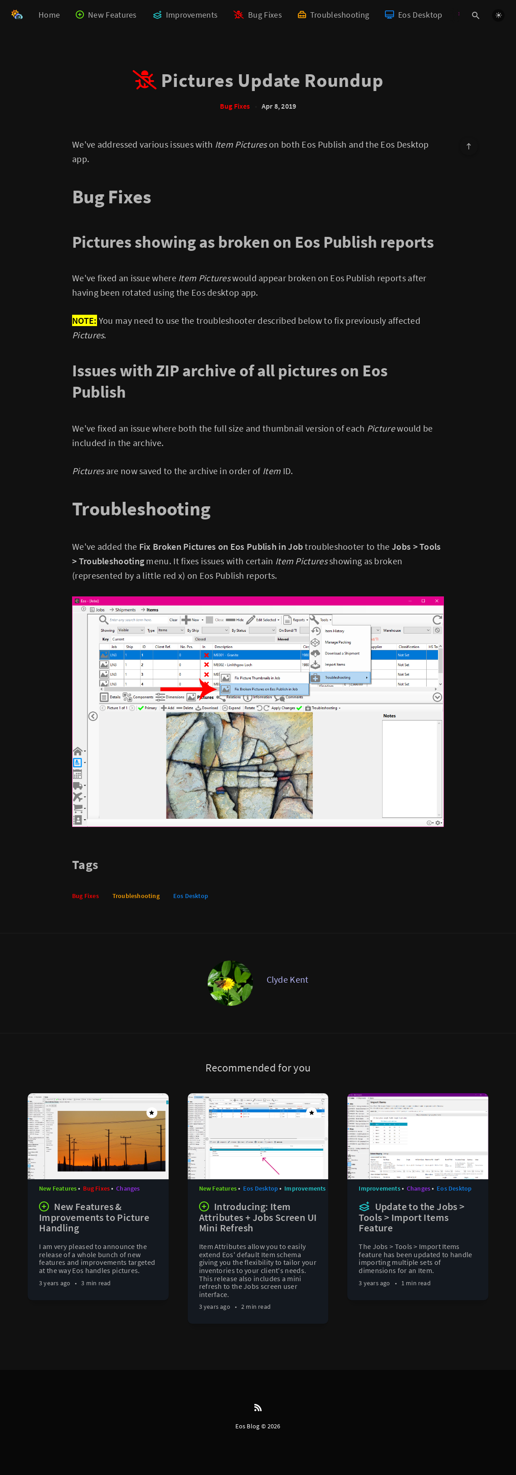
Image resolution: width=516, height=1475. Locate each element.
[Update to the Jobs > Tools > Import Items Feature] (417, 1246)
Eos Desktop (413, 15)
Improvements (185, 15)
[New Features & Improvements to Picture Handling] (98, 1246)
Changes (128, 1188)
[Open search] (475, 15)
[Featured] (151, 1112)
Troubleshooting (333, 15)
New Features (106, 15)
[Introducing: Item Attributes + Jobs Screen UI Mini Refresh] (258, 1258)
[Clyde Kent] (230, 983)
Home (49, 15)
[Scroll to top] (469, 146)
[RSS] (258, 1408)
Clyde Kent (288, 979)
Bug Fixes (258, 15)
